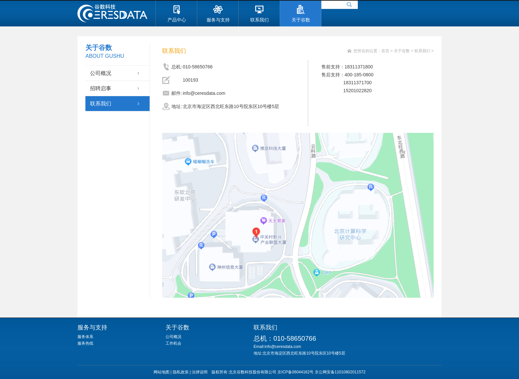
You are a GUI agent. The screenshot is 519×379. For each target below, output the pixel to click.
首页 (385, 51)
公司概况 (100, 73)
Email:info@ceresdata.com (281, 346)
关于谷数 (402, 51)
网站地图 (161, 372)
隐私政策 (181, 372)
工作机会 (173, 343)
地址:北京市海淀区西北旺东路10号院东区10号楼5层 (299, 353)
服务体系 (85, 336)
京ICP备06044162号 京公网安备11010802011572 (321, 372)
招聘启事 (100, 88)
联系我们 (100, 103)
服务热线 (85, 343)
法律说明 (200, 372)
